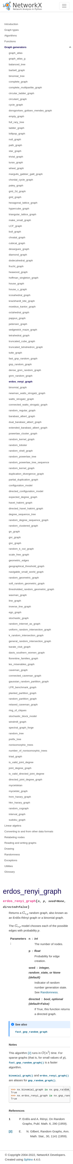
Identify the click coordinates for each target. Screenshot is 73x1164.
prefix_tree (15, 739)
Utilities (8, 866)
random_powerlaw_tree (22, 456)
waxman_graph (18, 595)
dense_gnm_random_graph (25, 370)
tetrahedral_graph (19, 335)
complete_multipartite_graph (25, 87)
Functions (10, 41)
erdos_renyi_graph (21, 381)
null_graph (15, 139)
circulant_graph (18, 99)
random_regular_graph (22, 410)
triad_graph (15, 756)
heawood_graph (18, 272)
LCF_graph (15, 226)
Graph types (11, 29)
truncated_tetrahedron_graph (26, 347)
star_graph (15, 151)
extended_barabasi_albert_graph (28, 427)
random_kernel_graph (21, 439)
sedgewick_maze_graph (23, 329)
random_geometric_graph (24, 577)
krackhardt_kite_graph (22, 301)
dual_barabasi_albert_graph (25, 422)
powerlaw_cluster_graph (23, 433)
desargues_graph (19, 249)
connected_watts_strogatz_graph (28, 404)
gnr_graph (15, 537)
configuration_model (21, 485)
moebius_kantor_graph (22, 306)
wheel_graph (16, 168)
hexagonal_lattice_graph (23, 202)
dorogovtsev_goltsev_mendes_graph (30, 110)
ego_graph (15, 612)
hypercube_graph (19, 208)
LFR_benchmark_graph (22, 687)
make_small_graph (20, 220)
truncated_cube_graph (22, 341)
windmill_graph (17, 721)
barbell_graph (17, 70)
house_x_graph (18, 289)
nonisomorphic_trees (21, 744)
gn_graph (14, 531)
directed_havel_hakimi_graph (26, 508)
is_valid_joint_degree (21, 762)
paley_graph (16, 185)
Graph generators (15, 47)
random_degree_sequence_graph (28, 520)
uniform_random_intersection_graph (30, 629)
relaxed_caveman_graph (23, 704)
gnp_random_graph (20, 364)
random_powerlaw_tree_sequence (29, 462)
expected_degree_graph (23, 497)
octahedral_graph (19, 312)
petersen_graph (18, 324)
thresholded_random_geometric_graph (31, 589)
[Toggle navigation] (64, 5)
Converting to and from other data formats (28, 831)
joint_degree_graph (20, 768)
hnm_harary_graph (20, 796)
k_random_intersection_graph (26, 635)
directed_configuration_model (26, 491)
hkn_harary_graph (19, 802)
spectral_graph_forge (21, 727)
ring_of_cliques (17, 710)
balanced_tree (17, 64)
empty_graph (16, 116)
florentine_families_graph (23, 658)
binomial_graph (18, 387)
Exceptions (10, 860)
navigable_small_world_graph (26, 571)
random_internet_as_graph (24, 623)
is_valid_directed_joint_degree (26, 773)
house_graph (16, 283)
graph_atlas (16, 53)
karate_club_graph (20, 646)
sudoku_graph (17, 819)
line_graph (15, 600)
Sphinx (28, 1159)
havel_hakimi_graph (20, 502)
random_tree (16, 733)
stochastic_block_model (23, 716)
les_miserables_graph (21, 664)
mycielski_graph (18, 791)
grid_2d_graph (17, 191)
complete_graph (18, 81)
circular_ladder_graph (21, 93)
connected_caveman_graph (25, 675)
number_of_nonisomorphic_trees (28, 750)
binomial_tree (17, 76)
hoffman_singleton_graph (23, 277)
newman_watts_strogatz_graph (27, 393)
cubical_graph (17, 243)
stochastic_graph (19, 618)
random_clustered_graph (23, 525)
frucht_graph (16, 266)
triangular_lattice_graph (22, 214)
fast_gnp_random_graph (23, 358)
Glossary (9, 871)
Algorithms (10, 35)
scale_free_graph (19, 554)
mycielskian (15, 785)
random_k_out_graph (21, 548)
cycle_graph (16, 104)
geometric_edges (19, 560)
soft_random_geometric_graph (27, 583)
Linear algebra (12, 825)
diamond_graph (18, 254)
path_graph (15, 145)
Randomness (12, 854)
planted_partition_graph (22, 693)
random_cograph (19, 808)
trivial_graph (16, 156)
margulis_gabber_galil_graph (26, 174)
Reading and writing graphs (20, 842)
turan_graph (16, 162)
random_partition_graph (23, 698)
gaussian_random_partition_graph (29, 681)
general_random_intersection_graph (30, 641)
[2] (29, 1053)
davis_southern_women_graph (27, 652)
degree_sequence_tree (22, 514)
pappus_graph (17, 318)
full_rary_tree (16, 122)
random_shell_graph (21, 450)
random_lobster (18, 445)
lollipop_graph (17, 133)
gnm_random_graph (21, 375)
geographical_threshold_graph (26, 566)
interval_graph (17, 814)
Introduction (11, 24)
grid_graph (15, 197)
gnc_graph (15, 543)
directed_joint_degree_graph (25, 779)
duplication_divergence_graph (26, 473)
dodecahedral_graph (21, 260)
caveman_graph (18, 670)
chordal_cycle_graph (21, 179)
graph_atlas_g (17, 58)
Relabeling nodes (14, 837)
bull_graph (15, 231)
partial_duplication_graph (23, 479)
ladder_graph (16, 128)
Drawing (9, 848)
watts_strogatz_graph (21, 399)
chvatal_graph (17, 237)
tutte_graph (15, 352)
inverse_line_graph (20, 606)
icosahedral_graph (19, 295)
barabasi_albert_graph (22, 416)
